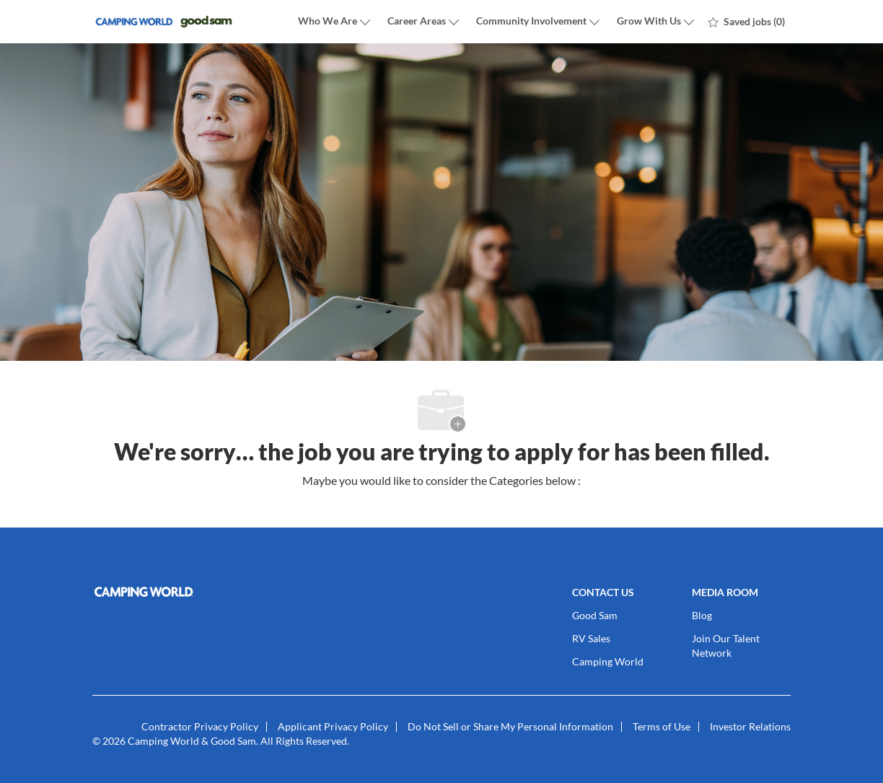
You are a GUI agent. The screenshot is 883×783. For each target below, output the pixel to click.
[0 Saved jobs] (746, 21)
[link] (203, 591)
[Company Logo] (164, 22)
